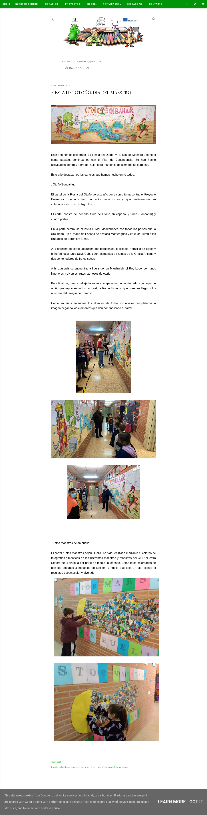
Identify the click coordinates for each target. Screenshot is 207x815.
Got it (196, 801)
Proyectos (73, 4)
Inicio (6, 4)
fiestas (117, 767)
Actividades (112, 4)
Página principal (76, 68)
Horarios (52, 4)
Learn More (172, 801)
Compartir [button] (57, 761)
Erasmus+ (96, 767)
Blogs (92, 4)
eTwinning (107, 767)
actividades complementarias (74, 767)
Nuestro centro (27, 4)
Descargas (135, 4)
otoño (125, 767)
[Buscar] (154, 18)
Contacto (155, 4)
